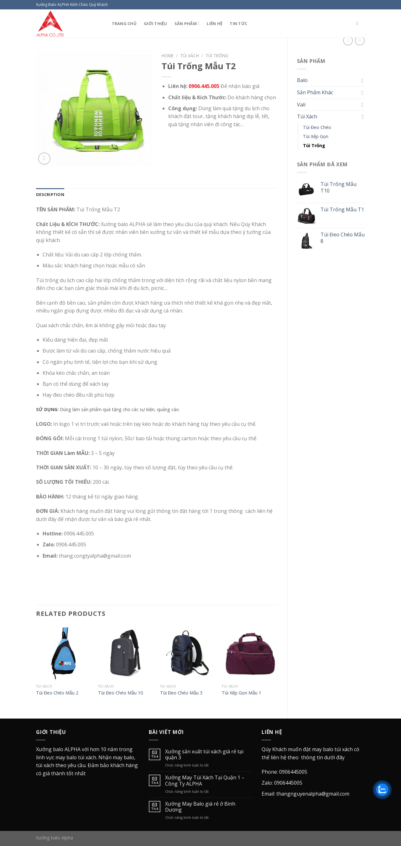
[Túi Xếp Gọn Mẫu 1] (250, 653)
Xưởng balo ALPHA (58, 749)
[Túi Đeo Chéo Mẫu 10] (126, 653)
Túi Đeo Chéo (317, 127)
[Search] (359, 23)
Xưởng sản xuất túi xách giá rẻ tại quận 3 (204, 755)
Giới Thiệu (155, 23)
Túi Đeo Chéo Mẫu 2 (57, 693)
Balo (302, 80)
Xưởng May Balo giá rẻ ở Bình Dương (200, 807)
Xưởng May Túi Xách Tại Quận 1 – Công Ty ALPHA (204, 781)
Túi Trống (314, 145)
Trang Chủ (124, 23)
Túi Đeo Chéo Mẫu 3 (181, 693)
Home (168, 56)
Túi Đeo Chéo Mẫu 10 (120, 693)
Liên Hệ (214, 23)
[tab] (50, 194)
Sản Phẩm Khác (315, 92)
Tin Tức (238, 23)
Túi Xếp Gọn (315, 136)
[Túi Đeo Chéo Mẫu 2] (64, 653)
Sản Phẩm (187, 23)
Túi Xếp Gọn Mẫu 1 (241, 693)
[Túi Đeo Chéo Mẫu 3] (188, 653)
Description (50, 194)
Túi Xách (307, 116)
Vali (301, 104)
